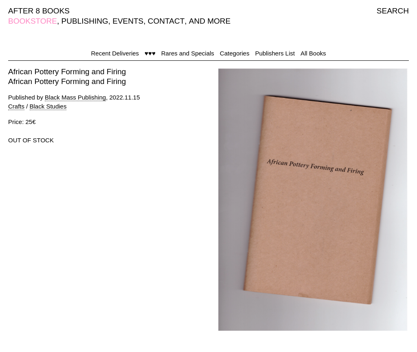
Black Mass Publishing (75, 97)
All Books (313, 53)
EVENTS (127, 21)
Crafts (16, 106)
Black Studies (48, 106)
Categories (235, 53)
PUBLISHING (84, 21)
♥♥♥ (150, 53)
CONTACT (166, 21)
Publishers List (275, 53)
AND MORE (209, 21)
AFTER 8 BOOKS (39, 11)
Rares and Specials (187, 53)
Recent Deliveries (115, 53)
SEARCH (393, 11)
